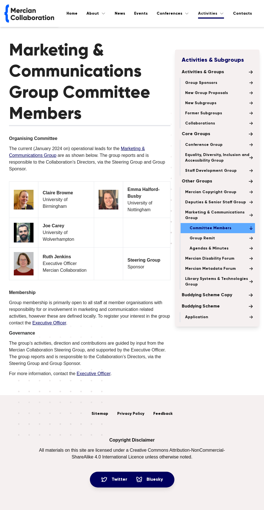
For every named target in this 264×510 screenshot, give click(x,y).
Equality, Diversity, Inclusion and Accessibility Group (219, 157)
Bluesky (149, 479)
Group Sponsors (219, 83)
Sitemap (100, 414)
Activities (211, 13)
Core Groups (217, 134)
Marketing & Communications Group (219, 215)
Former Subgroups (219, 113)
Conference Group (219, 145)
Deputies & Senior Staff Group (219, 202)
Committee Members (221, 228)
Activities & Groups (217, 72)
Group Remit (221, 238)
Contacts (242, 13)
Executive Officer (49, 322)
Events (141, 13)
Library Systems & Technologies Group (219, 281)
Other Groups (217, 181)
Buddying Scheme (217, 306)
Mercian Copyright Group (219, 192)
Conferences (173, 13)
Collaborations (219, 123)
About (96, 13)
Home (71, 13)
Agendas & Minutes (221, 248)
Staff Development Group (219, 171)
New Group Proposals (219, 93)
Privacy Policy (130, 414)
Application (219, 317)
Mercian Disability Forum (219, 258)
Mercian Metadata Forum (219, 269)
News (120, 13)
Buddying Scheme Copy (217, 295)
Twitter (114, 479)
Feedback (163, 414)
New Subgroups (219, 103)
